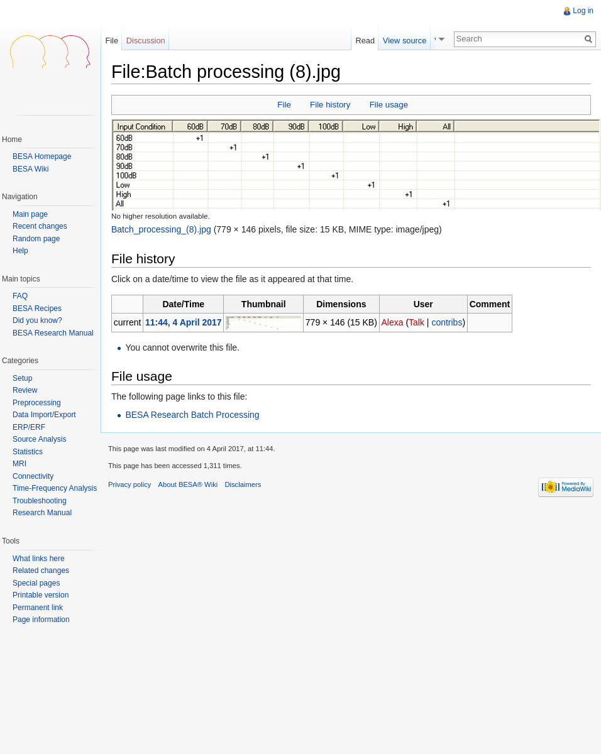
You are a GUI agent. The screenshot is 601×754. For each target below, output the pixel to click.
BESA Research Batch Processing (192, 415)
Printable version (41, 595)
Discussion (145, 40)
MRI (19, 463)
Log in (583, 10)
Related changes (41, 570)
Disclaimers (242, 484)
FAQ (20, 296)
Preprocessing (37, 402)
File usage (389, 104)
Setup (22, 378)
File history (330, 104)
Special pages (36, 583)
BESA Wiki (30, 169)
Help (20, 251)
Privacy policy (129, 484)
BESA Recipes (37, 308)
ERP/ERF (29, 427)
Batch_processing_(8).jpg (161, 229)
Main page (30, 214)
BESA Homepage (42, 156)
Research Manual (42, 512)
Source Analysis (39, 439)
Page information (41, 619)
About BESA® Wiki (188, 484)
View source (408, 40)
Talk (416, 322)
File (283, 104)
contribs (446, 322)
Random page (36, 239)
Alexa (392, 322)
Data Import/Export (44, 414)
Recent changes (40, 226)
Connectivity (33, 476)
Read (369, 40)
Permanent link (38, 607)
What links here (39, 558)
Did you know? (37, 320)
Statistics (28, 451)
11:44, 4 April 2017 (183, 322)
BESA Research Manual (53, 333)
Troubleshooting (40, 500)
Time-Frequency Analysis (55, 488)
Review (25, 390)
